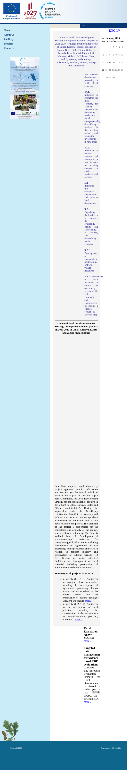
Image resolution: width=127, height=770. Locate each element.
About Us (9, 34)
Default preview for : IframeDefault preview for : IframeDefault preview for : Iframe (67, 125)
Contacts (8, 48)
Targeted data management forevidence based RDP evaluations (92, 656)
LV (118, 30)
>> (122, 38)
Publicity (9, 39)
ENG (112, 30)
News (7, 30)
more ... (88, 641)
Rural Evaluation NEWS (90, 631)
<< (103, 38)
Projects (8, 43)
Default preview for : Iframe (76, 410)
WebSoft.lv (116, 748)
